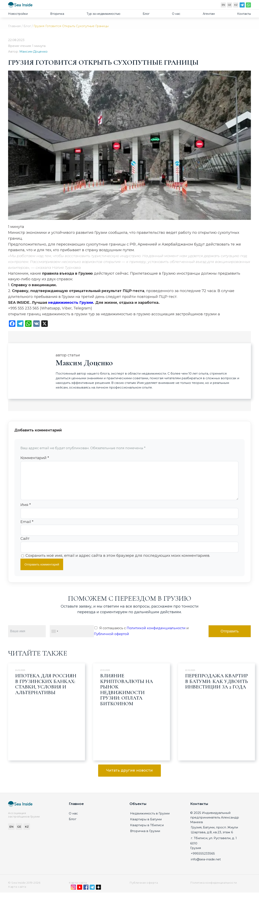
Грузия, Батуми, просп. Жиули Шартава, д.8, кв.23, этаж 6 (214, 836)
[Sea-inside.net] (20, 6)
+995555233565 (203, 860)
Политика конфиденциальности (213, 889)
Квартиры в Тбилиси (147, 831)
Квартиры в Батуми (146, 826)
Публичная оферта (144, 889)
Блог (146, 14)
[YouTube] (79, 894)
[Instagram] (73, 894)
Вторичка (57, 14)
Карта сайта (78, 889)
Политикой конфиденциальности (156, 634)
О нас (176, 14)
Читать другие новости (129, 777)
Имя (25, 511)
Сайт (25, 545)
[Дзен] (98, 894)
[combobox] (54, 638)
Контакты (244, 14)
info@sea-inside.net (206, 866)
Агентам (209, 14)
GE (229, 4)
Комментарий (34, 458)
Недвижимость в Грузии (150, 820)
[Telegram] (242, 5)
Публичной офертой (111, 640)
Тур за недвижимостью (103, 14)
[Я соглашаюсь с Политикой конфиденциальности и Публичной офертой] (95, 634)
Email (26, 528)
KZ (236, 4)
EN (223, 4)
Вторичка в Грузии (145, 837)
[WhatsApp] (248, 5)
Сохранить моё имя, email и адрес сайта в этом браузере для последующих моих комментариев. (117, 562)
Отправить (230, 638)
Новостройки (18, 14)
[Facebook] (85, 894)
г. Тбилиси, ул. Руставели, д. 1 (214, 844)
